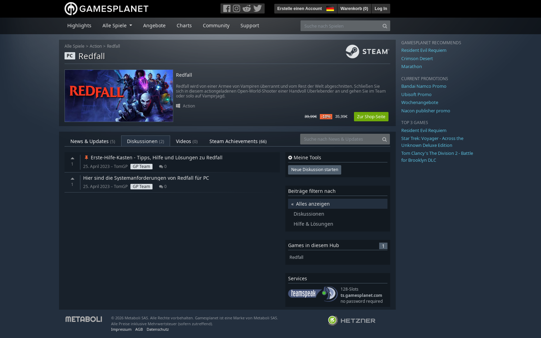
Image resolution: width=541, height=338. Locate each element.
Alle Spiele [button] (115, 25)
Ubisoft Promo (416, 94)
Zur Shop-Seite (371, 117)
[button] (329, 7)
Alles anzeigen (313, 203)
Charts (184, 25)
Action (96, 46)
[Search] (385, 25)
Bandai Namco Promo (423, 86)
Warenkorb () (354, 8)
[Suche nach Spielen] (340, 25)
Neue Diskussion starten (314, 169)
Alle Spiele (75, 46)
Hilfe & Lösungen (313, 223)
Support (249, 25)
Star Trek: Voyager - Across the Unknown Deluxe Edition (432, 141)
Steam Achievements (238, 141)
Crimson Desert (417, 58)
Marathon (411, 66)
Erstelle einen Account (299, 8)
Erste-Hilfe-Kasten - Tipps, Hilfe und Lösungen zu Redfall (153, 157)
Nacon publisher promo (425, 110)
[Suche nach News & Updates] (340, 139)
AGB (139, 329)
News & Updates (92, 141)
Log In (381, 8)
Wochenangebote (419, 102)
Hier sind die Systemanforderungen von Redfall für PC (146, 178)
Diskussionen (145, 141)
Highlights (79, 25)
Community (216, 25)
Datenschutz (158, 329)
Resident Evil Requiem (423, 50)
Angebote (154, 25)
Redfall (113, 46)
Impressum (121, 329)
